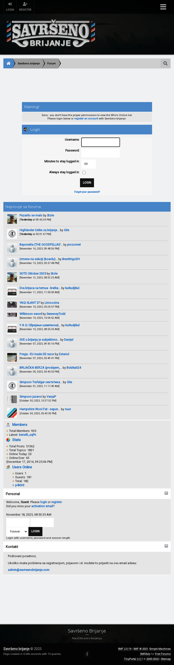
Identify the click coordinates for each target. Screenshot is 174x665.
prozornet (74, 244)
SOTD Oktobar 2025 (33, 273)
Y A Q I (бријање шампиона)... (40, 325)
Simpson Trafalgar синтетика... (41, 382)
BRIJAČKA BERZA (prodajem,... (41, 367)
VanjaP (51, 396)
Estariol (64, 354)
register (56, 502)
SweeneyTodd (56, 314)
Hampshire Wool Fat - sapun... (40, 409)
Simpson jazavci (31, 396)
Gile (66, 230)
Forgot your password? (87, 192)
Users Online (22, 467)
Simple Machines (160, 649)
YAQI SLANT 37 (30, 303)
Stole (50, 215)
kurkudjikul (72, 288)
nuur (68, 409)
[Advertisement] (86, 85)
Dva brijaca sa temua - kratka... (40, 288)
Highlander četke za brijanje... (39, 230)
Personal (13, 494)
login (43, 502)
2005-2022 (152, 659)
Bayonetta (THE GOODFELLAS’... (41, 244)
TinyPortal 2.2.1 (133, 659)
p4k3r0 (19, 485)
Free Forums (163, 654)
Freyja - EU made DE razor (37, 354)
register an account (86, 118)
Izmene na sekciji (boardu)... (39, 259)
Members (19, 425)
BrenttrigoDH (71, 259)
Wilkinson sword (31, 314)
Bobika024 (74, 367)
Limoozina (52, 303)
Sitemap (166, 659)
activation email (42, 506)
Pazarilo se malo (31, 215)
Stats (16, 440)
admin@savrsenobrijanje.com (28, 570)
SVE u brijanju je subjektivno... (40, 339)
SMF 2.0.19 (124, 649)
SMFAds (145, 654)
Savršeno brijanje (16, 649)
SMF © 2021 (140, 649)
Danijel (68, 339)
